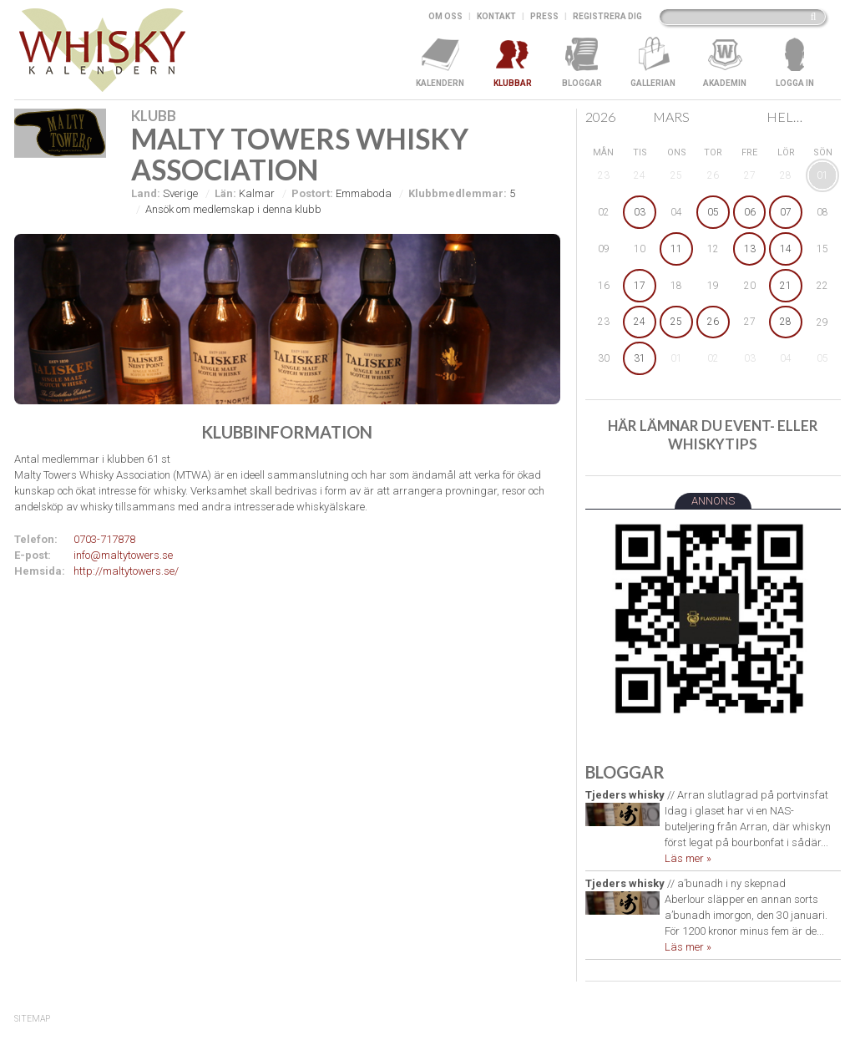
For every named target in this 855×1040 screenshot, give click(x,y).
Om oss (445, 16)
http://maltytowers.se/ (126, 571)
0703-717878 (104, 539)
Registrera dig (607, 16)
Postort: (312, 193)
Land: (145, 193)
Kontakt (496, 16)
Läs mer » (688, 858)
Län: (225, 193)
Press (544, 16)
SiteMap (32, 1018)
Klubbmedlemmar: (457, 193)
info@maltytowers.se (123, 555)
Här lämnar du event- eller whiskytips (713, 435)
